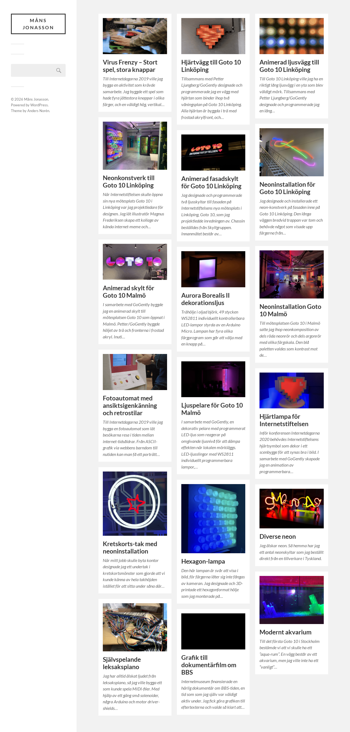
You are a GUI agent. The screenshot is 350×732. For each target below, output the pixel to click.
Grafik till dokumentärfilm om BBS (208, 665)
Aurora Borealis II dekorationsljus (205, 299)
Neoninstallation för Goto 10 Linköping (287, 188)
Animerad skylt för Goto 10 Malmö (128, 291)
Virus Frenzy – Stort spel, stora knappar (130, 65)
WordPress (39, 105)
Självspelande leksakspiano (122, 663)
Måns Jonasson (38, 23)
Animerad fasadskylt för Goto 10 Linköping (211, 182)
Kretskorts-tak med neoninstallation (130, 547)
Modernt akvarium (285, 632)
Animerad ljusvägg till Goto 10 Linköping (289, 65)
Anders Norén (38, 111)
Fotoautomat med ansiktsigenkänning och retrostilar (130, 405)
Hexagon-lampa (203, 561)
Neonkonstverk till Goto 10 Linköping (128, 181)
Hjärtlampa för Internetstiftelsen (283, 420)
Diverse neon (277, 536)
